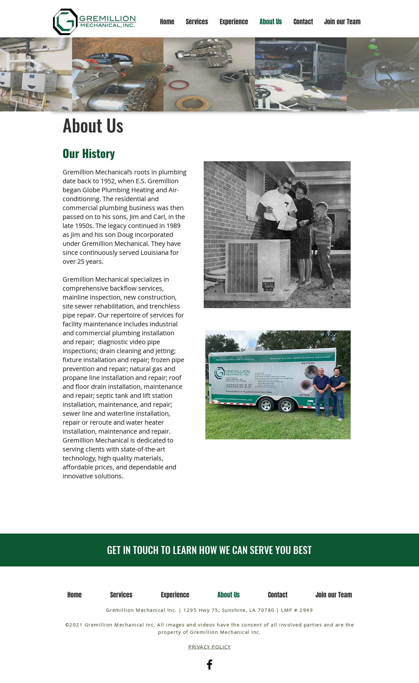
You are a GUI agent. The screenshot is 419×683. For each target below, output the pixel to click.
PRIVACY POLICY (209, 646)
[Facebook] (209, 664)
